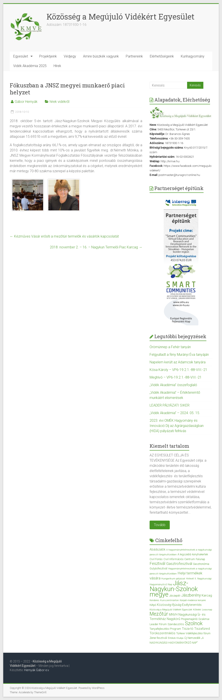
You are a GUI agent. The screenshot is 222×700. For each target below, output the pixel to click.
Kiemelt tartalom (169, 446)
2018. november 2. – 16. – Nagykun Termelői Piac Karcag (96, 247)
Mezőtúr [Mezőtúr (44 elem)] (159, 614)
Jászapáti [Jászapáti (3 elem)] (174, 595)
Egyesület (20, 56)
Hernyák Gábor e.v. (37, 670)
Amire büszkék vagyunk (101, 56)
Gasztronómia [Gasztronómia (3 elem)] (201, 564)
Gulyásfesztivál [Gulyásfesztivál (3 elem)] (158, 568)
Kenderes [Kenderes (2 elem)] (154, 600)
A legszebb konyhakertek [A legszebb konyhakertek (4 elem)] (193, 554)
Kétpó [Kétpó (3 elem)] (153, 605)
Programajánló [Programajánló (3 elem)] (189, 619)
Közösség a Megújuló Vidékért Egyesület (120, 16)
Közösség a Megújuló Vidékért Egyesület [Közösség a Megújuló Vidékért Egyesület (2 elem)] (171, 609)
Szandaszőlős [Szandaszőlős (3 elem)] (176, 624)
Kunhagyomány (192, 56)
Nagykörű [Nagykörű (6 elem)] (173, 619)
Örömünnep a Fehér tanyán (170, 347)
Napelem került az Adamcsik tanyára (178, 362)
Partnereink (134, 56)
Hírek (57, 66)
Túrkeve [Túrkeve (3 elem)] (180, 633)
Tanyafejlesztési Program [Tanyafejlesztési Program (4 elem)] (165, 628)
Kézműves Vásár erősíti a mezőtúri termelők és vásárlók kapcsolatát (64, 236)
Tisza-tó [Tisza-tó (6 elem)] (187, 629)
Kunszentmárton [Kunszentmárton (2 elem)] (169, 600)
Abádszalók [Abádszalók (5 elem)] (157, 549)
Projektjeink (48, 56)
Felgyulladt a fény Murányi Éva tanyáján (179, 354)
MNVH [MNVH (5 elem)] (173, 614)
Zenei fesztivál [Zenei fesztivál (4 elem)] (158, 637)
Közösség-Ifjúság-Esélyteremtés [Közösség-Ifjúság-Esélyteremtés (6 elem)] (179, 605)
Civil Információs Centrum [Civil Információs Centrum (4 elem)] (179, 559)
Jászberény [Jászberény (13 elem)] (191, 595)
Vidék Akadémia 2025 (30, 66)
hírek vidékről (59, 102)
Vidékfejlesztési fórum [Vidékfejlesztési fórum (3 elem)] (198, 633)
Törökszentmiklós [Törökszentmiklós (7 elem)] (162, 633)
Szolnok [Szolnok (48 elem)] (193, 623)
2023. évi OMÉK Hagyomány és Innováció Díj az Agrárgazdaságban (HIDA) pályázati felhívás (177, 425)
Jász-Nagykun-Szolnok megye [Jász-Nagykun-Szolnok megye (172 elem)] (174, 588)
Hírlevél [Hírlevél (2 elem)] (190, 578)
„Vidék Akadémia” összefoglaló (173, 385)
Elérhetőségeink (162, 56)
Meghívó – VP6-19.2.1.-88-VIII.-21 (176, 377)
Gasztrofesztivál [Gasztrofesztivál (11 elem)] (179, 563)
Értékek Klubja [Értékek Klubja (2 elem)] (175, 638)
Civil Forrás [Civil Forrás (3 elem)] (156, 559)
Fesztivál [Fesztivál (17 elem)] (157, 563)
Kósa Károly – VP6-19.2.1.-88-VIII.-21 (178, 370)
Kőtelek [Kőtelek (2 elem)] (197, 609)
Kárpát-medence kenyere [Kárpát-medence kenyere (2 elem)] (193, 600)
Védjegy (70, 56)
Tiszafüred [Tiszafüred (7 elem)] (202, 629)
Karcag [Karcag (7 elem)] (207, 595)
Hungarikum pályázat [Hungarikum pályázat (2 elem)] (173, 578)
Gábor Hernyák (26, 102)
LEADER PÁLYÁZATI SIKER (169, 405)
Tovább (159, 525)
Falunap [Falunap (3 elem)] (200, 559)
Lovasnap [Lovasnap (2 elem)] (207, 609)
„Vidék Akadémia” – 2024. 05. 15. (175, 413)
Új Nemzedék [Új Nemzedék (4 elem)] (192, 637)
